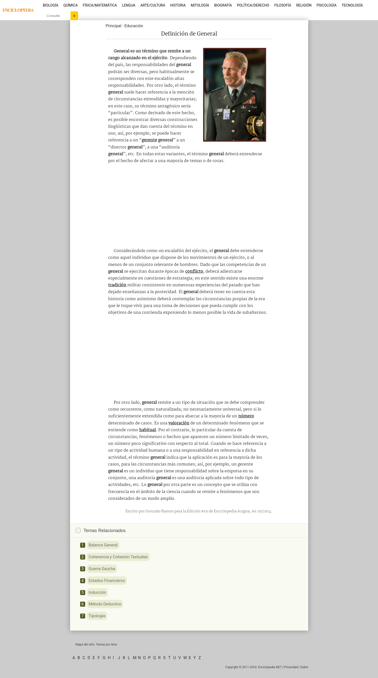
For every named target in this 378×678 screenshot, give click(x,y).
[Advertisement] (189, 206)
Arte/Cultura (152, 5)
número (246, 416)
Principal (113, 25)
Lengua (128, 5)
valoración (178, 423)
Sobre (304, 667)
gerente (149, 140)
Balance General (103, 545)
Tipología (97, 615)
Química (71, 5)
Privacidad (291, 667)
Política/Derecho (253, 5)
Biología (50, 5)
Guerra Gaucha (102, 568)
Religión (303, 5)
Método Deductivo (105, 604)
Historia (178, 5)
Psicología (326, 5)
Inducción (97, 592)
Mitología (200, 5)
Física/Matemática (100, 5)
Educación (133, 25)
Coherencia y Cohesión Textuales (118, 556)
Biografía (223, 5)
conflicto (194, 271)
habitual (147, 430)
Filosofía (282, 5)
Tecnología (352, 5)
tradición (117, 285)
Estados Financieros (107, 580)
